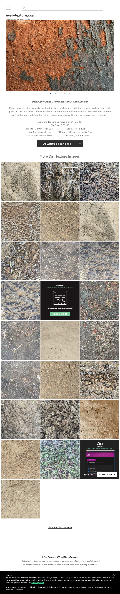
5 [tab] (69, 93)
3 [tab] (60, 93)
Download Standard (57, 143)
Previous (3, 50)
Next (116, 50)
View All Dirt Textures (60, 527)
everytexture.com (20, 16)
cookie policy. (37, 582)
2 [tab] (55, 93)
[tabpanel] (60, 50)
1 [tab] (50, 93)
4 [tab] (64, 93)
